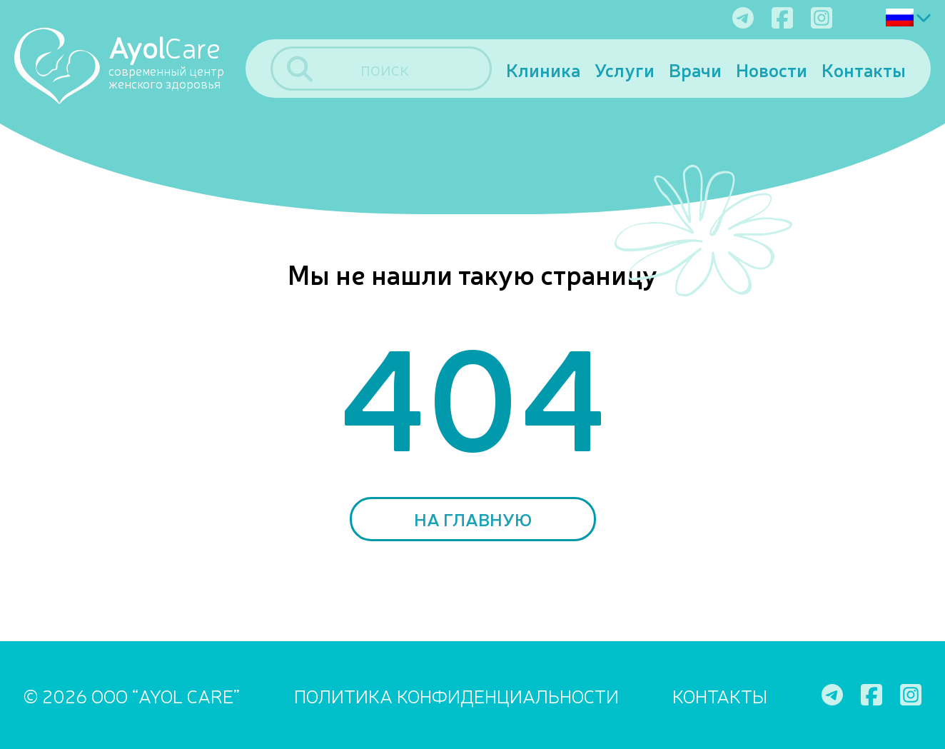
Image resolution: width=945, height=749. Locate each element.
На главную (473, 519)
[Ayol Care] (130, 65)
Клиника (543, 69)
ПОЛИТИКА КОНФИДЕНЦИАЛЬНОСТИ (456, 695)
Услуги (625, 69)
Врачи (695, 69)
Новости (771, 69)
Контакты (864, 69)
